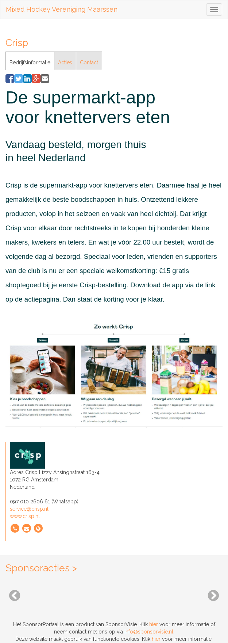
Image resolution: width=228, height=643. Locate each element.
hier (153, 624)
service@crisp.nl (29, 509)
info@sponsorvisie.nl (148, 632)
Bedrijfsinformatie (29, 62)
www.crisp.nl (25, 516)
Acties (65, 62)
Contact (89, 62)
